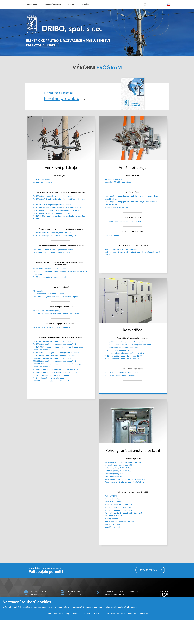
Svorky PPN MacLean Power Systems (120, 521)
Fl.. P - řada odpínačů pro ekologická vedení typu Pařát (55, 372)
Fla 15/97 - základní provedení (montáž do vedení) (53, 233)
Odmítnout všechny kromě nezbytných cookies (127, 613)
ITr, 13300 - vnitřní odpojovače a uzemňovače (123, 221)
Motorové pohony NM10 (114, 476)
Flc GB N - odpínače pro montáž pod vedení (50, 268)
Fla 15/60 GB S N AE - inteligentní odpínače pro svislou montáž (58, 355)
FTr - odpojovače (39, 291)
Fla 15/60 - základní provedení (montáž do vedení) (53, 341)
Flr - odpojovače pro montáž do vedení (48, 294)
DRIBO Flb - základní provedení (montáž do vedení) (53, 249)
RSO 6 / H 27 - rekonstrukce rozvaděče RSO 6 (123, 372)
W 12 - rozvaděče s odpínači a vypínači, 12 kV (123, 356)
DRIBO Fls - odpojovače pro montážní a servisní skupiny (55, 296)
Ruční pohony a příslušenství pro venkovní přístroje (125, 479)
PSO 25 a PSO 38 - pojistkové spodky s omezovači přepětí (56, 313)
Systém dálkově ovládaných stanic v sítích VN (123, 462)
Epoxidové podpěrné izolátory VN (118, 504)
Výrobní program (53, 4)
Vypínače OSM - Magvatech (44, 179)
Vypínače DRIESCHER (113, 179)
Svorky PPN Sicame (112, 524)
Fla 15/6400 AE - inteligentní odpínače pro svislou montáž (56, 352)
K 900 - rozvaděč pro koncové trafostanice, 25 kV (125, 353)
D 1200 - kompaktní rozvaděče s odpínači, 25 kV (124, 347)
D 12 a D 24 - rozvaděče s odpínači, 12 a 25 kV (124, 342)
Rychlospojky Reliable (113, 516)
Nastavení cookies (91, 613)
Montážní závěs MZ (112, 527)
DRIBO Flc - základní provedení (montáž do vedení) (53, 358)
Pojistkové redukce (112, 499)
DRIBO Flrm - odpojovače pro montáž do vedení (52, 381)
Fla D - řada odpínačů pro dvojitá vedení (49, 378)
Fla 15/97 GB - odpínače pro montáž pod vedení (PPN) (54, 235)
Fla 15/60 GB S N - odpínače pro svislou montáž (52, 204)
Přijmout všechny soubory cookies (61, 613)
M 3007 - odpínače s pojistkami (117, 207)
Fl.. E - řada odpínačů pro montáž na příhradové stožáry (55, 369)
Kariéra (85, 4)
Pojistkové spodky (112, 235)
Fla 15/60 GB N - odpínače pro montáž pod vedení (53, 196)
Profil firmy (33, 4)
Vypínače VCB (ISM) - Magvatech (118, 182)
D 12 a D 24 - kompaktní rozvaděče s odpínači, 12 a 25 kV (128, 344)
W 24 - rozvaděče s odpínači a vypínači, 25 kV (123, 359)
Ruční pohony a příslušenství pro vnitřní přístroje (124, 482)
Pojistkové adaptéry (113, 502)
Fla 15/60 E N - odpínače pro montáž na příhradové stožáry (57, 207)
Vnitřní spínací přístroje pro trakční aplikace (122, 249)
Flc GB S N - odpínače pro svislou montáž (49, 277)
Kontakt (71, 4)
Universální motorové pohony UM (118, 465)
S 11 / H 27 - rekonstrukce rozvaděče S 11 (122, 375)
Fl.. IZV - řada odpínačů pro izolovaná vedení (51, 375)
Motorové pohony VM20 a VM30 (118, 471)
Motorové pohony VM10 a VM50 (118, 468)
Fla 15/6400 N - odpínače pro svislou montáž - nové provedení (58, 210)
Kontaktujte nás (151, 570)
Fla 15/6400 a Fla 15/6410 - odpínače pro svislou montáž (56, 213)
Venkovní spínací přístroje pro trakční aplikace (51, 327)
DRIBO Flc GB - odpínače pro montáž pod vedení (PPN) (54, 361)
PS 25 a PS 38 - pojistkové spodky (46, 310)
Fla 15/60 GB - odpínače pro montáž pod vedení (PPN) (54, 344)
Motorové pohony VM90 (114, 473)
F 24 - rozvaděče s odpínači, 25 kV (118, 350)
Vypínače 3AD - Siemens (43, 182)
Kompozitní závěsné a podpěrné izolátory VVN (123, 513)
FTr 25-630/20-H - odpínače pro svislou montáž (52, 252)
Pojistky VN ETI (111, 496)
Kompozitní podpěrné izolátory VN (118, 510)
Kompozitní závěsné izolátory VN (118, 507)
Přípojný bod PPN (111, 518)
